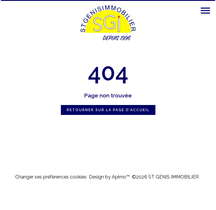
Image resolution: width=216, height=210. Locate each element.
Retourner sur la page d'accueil (108, 110)
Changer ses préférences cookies (51, 177)
